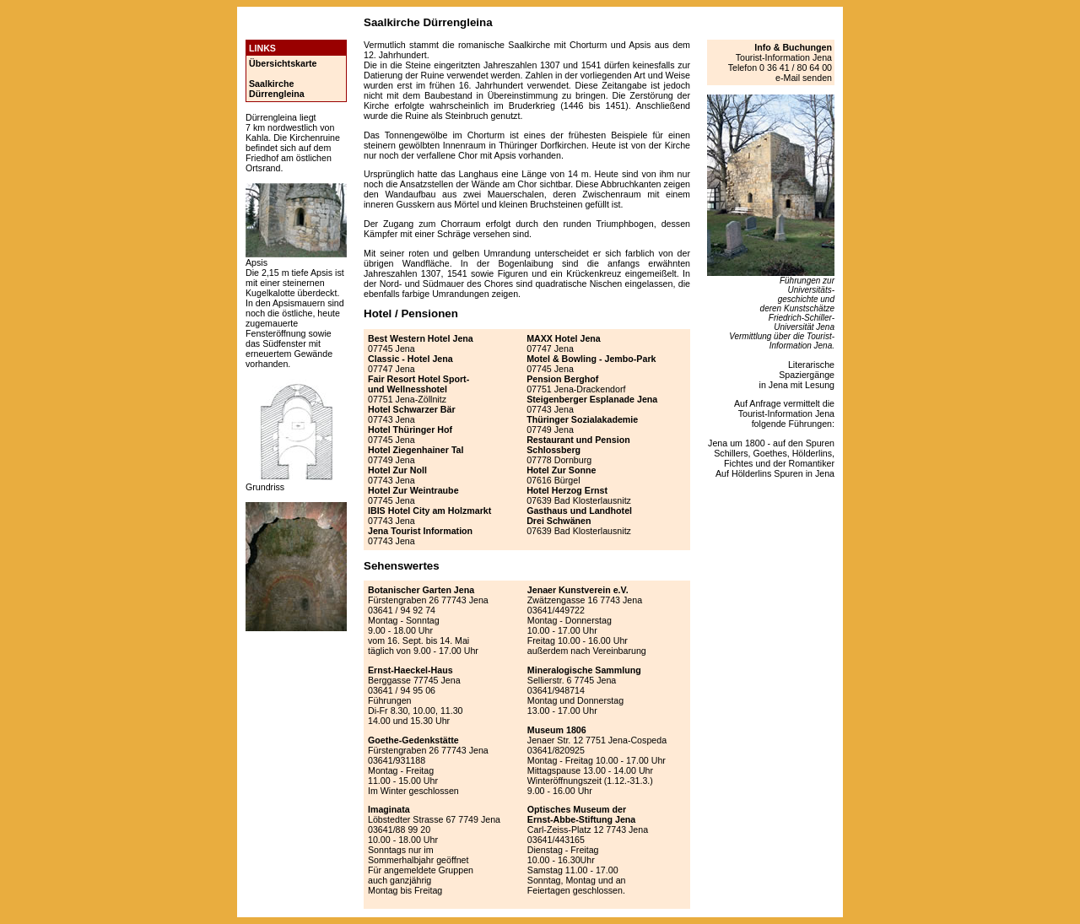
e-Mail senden (803, 78)
